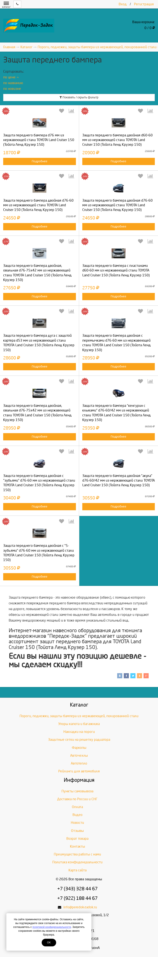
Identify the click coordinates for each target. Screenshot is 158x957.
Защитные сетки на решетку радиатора (79, 739)
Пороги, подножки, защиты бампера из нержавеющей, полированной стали (79, 716)
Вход (123, 4)
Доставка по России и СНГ (77, 799)
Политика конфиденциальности (77, 862)
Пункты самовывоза (77, 791)
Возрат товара (77, 838)
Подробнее (39, 161)
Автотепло (79, 763)
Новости (77, 822)
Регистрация (144, 4)
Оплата (77, 807)
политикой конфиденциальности (51, 927)
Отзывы (77, 831)
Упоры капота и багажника (79, 724)
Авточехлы (79, 755)
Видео (78, 815)
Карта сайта (77, 870)
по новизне (12, 88)
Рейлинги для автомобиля (79, 771)
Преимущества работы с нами (77, 854)
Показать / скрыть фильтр (79, 97)
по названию (13, 83)
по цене (11, 77)
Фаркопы (79, 747)
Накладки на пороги (79, 732)
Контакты (77, 846)
